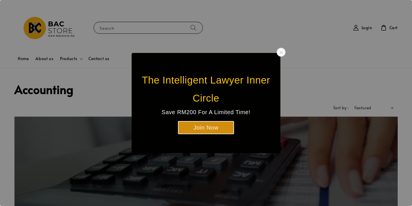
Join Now (205, 127)
